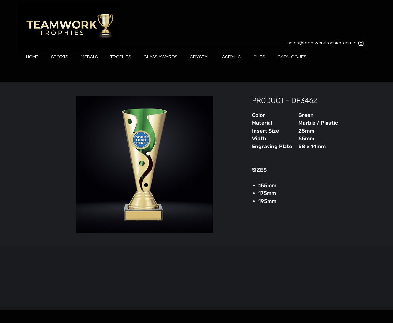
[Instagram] (361, 43)
